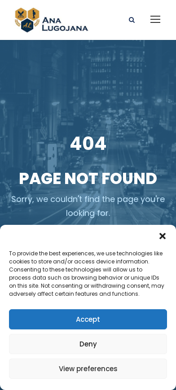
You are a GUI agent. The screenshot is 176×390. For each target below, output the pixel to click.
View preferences (88, 368)
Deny (88, 344)
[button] (162, 236)
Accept (88, 319)
